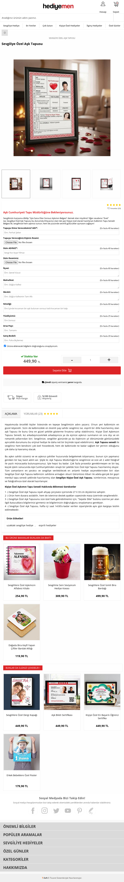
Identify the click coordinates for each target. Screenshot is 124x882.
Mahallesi (8, 280)
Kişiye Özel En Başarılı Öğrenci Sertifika (102, 716)
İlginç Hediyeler (94, 25)
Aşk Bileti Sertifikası (62, 715)
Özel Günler (114, 25)
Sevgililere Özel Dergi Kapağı (21, 715)
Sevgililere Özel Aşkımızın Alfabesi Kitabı (22, 587)
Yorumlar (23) (115, 208)
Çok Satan (48, 25)
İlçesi (6, 268)
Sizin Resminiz (10, 258)
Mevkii (6, 292)
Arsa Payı (8, 325)
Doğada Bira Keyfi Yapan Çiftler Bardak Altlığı (22, 647)
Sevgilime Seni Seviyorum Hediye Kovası (62, 587)
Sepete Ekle (62, 370)
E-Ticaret (52, 878)
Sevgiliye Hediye (11, 25)
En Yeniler (31, 25)
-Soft (45, 878)
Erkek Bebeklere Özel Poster (22, 775)
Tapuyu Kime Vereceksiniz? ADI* (20, 228)
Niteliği (7, 303)
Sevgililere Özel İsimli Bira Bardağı (102, 587)
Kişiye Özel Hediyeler (69, 25)
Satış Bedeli (9, 335)
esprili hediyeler (47, 525)
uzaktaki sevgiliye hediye (20, 525)
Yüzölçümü (9, 315)
